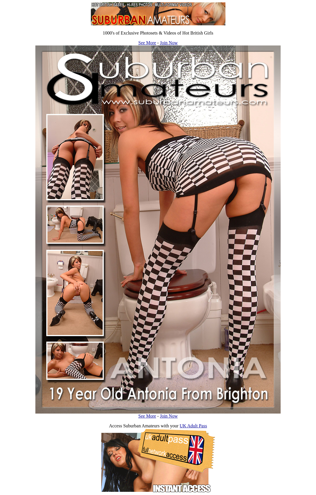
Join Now (169, 42)
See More (147, 42)
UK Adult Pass (193, 425)
